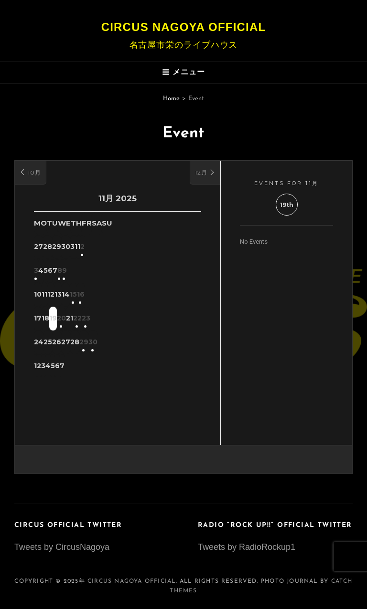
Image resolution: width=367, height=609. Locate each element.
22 (165, 319)
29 (165, 343)
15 (165, 295)
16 (189, 295)
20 (117, 319)
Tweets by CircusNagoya (61, 547)
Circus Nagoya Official (183, 27)
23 (189, 319)
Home (171, 98)
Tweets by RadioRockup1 (246, 547)
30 (189, 343)
